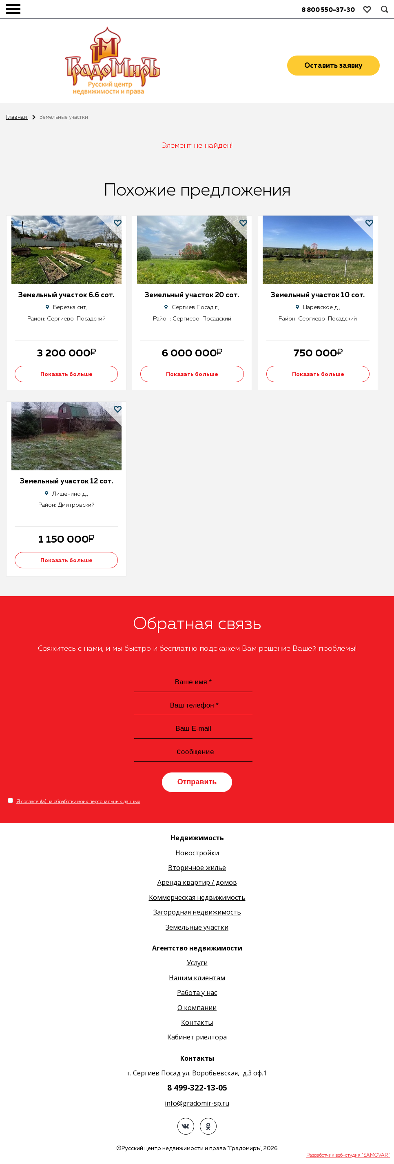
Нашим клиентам (197, 979)
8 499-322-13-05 (197, 1089)
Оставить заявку (333, 66)
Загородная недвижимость (197, 914)
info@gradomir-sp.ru (197, 1104)
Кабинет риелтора (197, 1039)
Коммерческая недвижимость (197, 899)
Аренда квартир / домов (197, 884)
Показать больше (67, 374)
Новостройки (197, 854)
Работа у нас (197, 994)
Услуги (197, 964)
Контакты (197, 1023)
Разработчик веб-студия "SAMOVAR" (348, 1157)
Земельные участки (197, 928)
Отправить (197, 784)
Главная (17, 117)
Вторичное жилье (197, 869)
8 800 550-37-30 (328, 10)
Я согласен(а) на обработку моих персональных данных (78, 803)
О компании (197, 1009)
